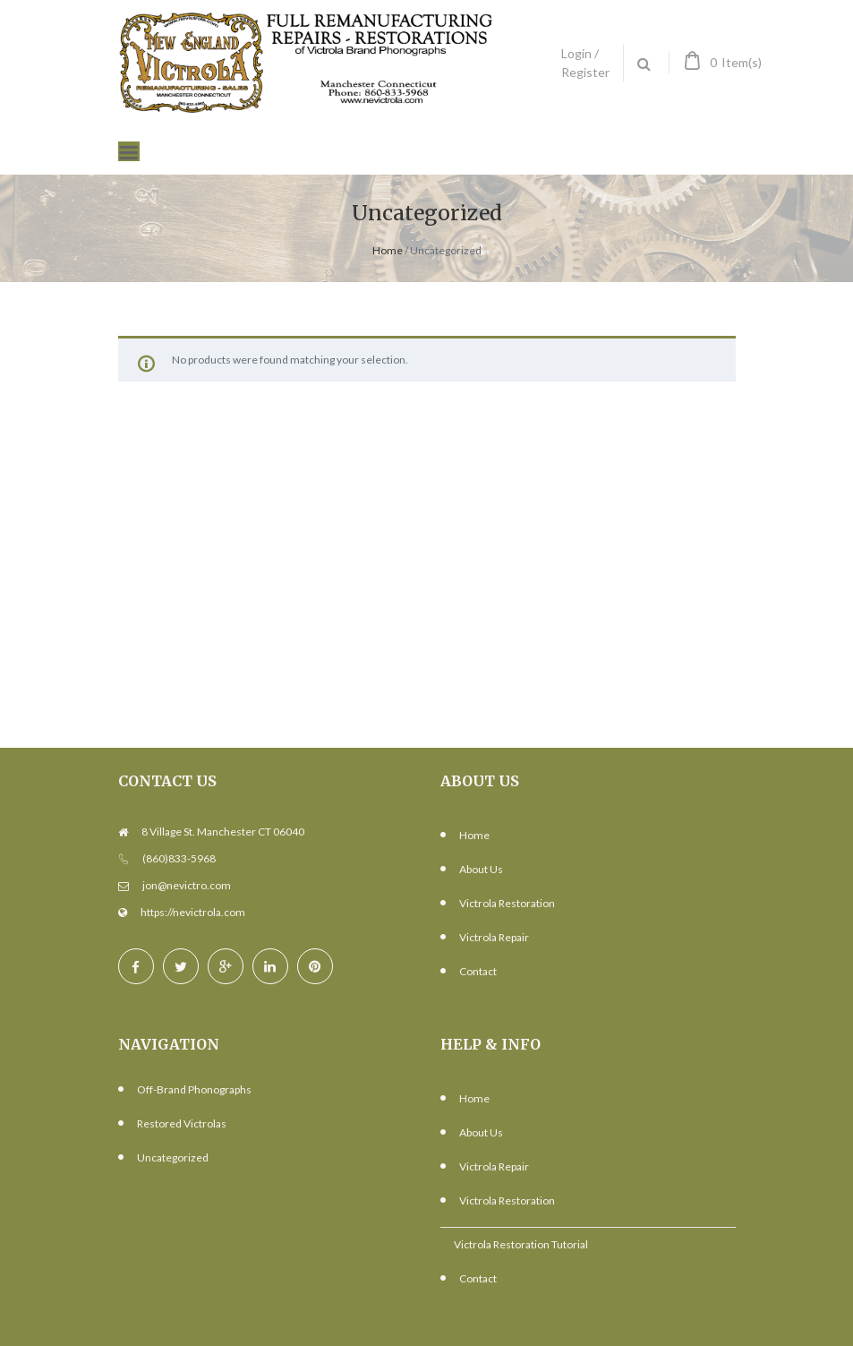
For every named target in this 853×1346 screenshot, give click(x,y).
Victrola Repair (494, 937)
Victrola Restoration (507, 903)
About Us (481, 869)
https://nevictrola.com (193, 912)
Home (387, 250)
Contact (478, 971)
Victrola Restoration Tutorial (521, 1244)
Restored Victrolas (181, 1123)
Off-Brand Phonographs (194, 1089)
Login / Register (585, 63)
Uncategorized (173, 1157)
